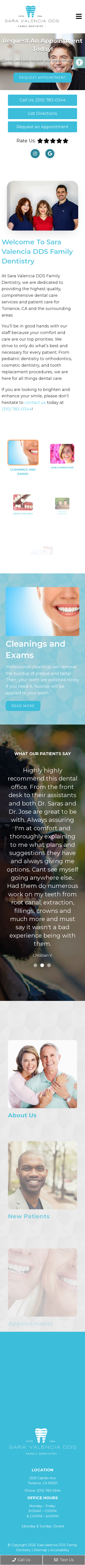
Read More (23, 706)
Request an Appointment (42, 126)
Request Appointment (42, 78)
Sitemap (40, 1550)
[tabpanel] (42, 863)
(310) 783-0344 (49, 1491)
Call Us (21, 1560)
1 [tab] (35, 965)
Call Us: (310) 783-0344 (42, 100)
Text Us (63, 1560)
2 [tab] (42, 965)
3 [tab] (49, 965)
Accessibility (59, 1550)
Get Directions (42, 113)
